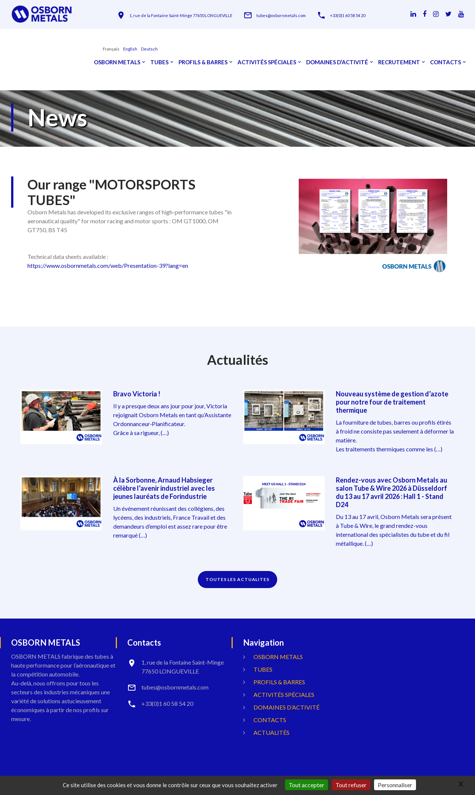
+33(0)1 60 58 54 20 (347, 15)
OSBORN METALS (117, 62)
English (130, 49)
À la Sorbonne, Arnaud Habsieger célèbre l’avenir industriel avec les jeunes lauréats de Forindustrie (164, 488)
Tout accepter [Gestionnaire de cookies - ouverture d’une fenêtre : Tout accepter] (306, 784)
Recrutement (399, 62)
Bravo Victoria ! (136, 394)
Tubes (159, 62)
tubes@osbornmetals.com (281, 15)
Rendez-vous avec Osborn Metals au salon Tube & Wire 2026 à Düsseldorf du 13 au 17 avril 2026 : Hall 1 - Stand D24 (391, 492)
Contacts (445, 62)
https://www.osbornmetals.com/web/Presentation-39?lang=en (107, 265)
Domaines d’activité (337, 62)
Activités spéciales (267, 62)
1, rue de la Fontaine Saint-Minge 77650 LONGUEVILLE (181, 15)
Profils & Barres (202, 62)
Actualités (271, 732)
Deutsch (149, 49)
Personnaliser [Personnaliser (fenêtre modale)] (395, 784)
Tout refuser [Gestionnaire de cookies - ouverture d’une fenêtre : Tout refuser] (351, 784)
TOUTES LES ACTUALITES (237, 579)
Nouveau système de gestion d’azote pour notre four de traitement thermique (392, 402)
